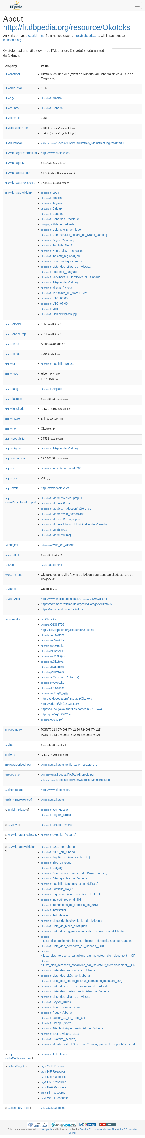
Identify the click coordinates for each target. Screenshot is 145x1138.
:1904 (50, 192)
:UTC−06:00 (54, 298)
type (11, 478)
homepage (14, 789)
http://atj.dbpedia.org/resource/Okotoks (66, 698)
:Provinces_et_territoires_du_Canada (70, 277)
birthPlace (17, 809)
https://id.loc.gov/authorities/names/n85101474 (71, 709)
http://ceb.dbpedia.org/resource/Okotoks (67, 630)
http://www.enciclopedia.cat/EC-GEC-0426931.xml (74, 598)
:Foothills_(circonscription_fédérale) (69, 883)
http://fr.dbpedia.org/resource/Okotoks (66, 27)
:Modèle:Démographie (61, 519)
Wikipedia (47, 1129)
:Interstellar (53, 910)
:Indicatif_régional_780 (61, 256)
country (12, 108)
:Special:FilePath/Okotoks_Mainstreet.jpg (75, 779)
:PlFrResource (53, 1092)
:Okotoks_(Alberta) (58, 834)
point (12, 555)
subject (11, 545)
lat (9, 744)
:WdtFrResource (54, 1098)
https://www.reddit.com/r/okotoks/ (62, 609)
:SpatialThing (51, 564)
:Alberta (51, 98)
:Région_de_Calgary (60, 282)
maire (12, 418)
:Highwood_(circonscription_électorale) (72, 894)
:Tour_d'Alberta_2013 (60, 1033)
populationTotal (17, 127)
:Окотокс (52, 688)
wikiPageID (14, 163)
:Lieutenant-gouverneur (61, 261)
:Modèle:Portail (56, 503)
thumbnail (13, 143)
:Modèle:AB (54, 529)
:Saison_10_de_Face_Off (63, 1018)
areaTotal (13, 88)
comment (13, 574)
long (10, 754)
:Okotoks (48, 619)
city (9, 98)
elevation (13, 118)
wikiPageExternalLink (21, 153)
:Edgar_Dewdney (57, 240)
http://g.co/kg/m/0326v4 (56, 714)
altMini (13, 324)
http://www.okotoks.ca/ (55, 153)
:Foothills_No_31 (57, 245)
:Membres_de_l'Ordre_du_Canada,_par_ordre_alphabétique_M (88, 1044)
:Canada (52, 108)
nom (11, 428)
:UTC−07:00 (54, 303)
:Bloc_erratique (56, 862)
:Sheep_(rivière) (57, 287)
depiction (13, 774)
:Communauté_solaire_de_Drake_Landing (74, 235)
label (10, 589)
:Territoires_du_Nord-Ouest (64, 293)
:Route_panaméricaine (61, 1007)
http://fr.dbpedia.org (86, 35)
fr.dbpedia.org (12, 40)
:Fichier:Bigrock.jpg (59, 314)
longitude (14, 408)
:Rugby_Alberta (56, 1012)
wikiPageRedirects (22, 834)
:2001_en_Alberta (58, 852)
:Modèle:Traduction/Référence (66, 508)
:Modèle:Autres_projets (61, 498)
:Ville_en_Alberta (58, 224)
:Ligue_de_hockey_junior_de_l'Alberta (71, 920)
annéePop (15, 334)
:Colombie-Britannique (61, 229)
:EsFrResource (53, 1082)
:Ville (49, 308)
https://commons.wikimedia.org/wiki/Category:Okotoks (76, 604)
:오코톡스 (53, 656)
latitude (13, 398)
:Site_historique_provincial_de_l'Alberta (72, 1028)
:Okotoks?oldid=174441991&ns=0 (69, 764)
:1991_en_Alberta (58, 846)
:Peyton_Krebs (56, 815)
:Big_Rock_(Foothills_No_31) (65, 857)
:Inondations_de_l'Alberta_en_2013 (69, 905)
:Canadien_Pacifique (60, 219)
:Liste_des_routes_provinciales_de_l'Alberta (75, 991)
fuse (11, 373)
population (15, 438)
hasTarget (16, 1066)
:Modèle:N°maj (56, 535)
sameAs (12, 619)
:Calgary (52, 208)
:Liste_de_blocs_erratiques (64, 926)
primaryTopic (18, 1107)
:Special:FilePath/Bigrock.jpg (67, 774)
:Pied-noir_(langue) (59, 272)
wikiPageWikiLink (18, 192)
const (12, 353)
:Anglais (51, 203)
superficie (15, 458)
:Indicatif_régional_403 (61, 899)
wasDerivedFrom (19, 764)
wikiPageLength (17, 172)
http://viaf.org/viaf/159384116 (60, 703)
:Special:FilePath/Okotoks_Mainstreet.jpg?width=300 (83, 143)
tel (10, 468)
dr (10, 363)
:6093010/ (52, 719)
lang (11, 389)
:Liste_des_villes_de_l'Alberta (65, 266)
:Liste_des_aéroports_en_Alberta (68, 970)
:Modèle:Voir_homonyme (62, 514)
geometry (13, 729)
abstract (12, 74)
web (11, 488)
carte (12, 344)
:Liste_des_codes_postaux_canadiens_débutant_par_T (82, 981)
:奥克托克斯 (54, 693)
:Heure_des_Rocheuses (62, 250)
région (13, 448)
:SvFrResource (53, 1066)
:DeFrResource (53, 1076)
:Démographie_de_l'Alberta (64, 878)
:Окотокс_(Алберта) (60, 677)
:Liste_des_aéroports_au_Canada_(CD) (72, 946)
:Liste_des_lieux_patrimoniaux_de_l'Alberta (74, 986)
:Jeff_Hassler (55, 809)
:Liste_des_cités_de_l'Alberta (65, 975)
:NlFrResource (53, 1071)
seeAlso (12, 598)
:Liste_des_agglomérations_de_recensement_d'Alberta (82, 931)
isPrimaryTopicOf (18, 799)
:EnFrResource (53, 1087)
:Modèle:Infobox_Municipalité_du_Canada (74, 524)
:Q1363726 (52, 624)
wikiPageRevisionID (20, 182)
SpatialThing (36, 35)
